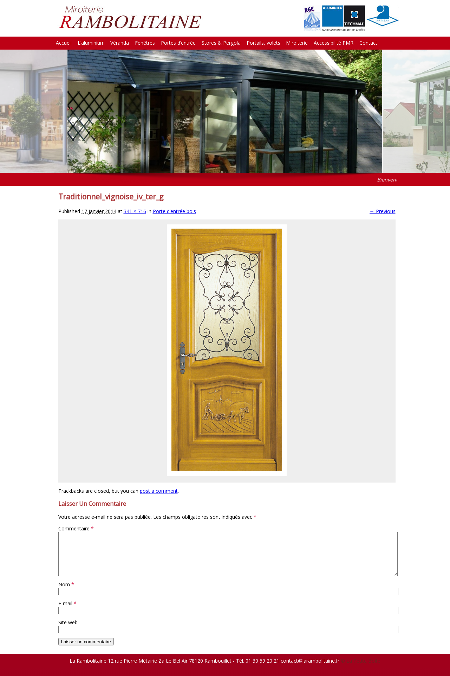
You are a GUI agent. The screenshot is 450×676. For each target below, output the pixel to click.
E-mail (67, 611)
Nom (66, 592)
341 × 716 (135, 211)
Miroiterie (297, 42)
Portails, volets (263, 42)
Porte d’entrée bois (174, 211)
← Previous (383, 211)
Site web (68, 630)
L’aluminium (91, 42)
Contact (368, 42)
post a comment (159, 490)
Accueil (64, 42)
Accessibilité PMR (333, 42)
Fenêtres (145, 42)
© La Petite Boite (360, 669)
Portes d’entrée (178, 42)
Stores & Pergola (221, 42)
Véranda (119, 42)
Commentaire (76, 528)
